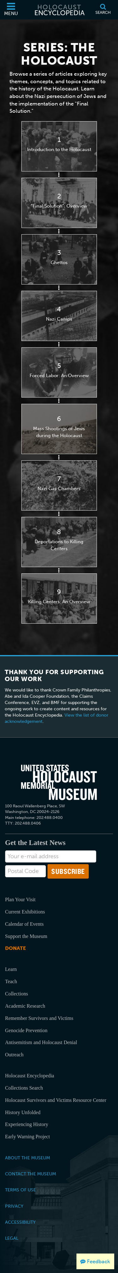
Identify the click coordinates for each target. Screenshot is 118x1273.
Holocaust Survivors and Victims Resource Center (55, 1100)
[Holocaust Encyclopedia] (59, 9)
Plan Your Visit (20, 899)
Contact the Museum (30, 1174)
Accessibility (20, 1222)
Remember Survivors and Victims (39, 1018)
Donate (15, 948)
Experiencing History (26, 1124)
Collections (16, 993)
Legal (11, 1238)
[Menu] (11, 9)
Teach (11, 981)
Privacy (14, 1206)
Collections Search (24, 1088)
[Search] (103, 9)
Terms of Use (20, 1190)
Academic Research (25, 1006)
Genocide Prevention (26, 1030)
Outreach (14, 1054)
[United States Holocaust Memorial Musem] (59, 782)
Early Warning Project (27, 1136)
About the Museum (27, 1158)
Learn (11, 969)
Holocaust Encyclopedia (29, 1075)
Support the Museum (26, 936)
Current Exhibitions (25, 911)
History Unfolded (22, 1112)
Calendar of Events (24, 924)
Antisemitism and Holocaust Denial (41, 1042)
